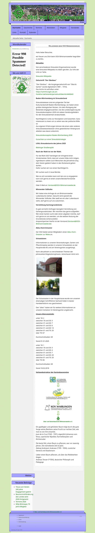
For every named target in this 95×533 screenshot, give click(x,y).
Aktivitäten (51, 28)
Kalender (32, 32)
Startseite (17, 28)
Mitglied (63, 28)
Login (19, 526)
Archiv (19, 519)
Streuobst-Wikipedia (43, 76)
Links (15, 32)
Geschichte (28, 28)
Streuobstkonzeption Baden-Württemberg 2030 (54, 135)
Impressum (21, 515)
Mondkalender (15, 48)
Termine (39, 28)
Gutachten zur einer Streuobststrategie (51, 139)
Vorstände (75, 28)
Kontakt (23, 32)
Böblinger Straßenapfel (45, 147)
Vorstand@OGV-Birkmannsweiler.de (61, 185)
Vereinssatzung (22, 521)
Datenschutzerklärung (23, 517)
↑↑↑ (80, 516)
